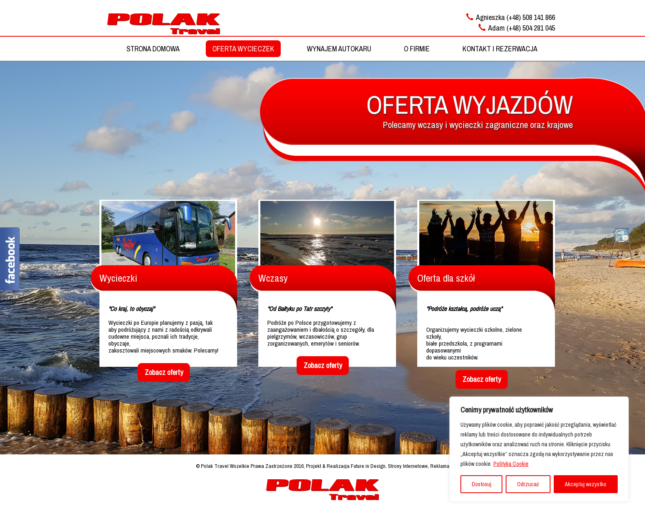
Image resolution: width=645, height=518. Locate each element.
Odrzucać (528, 484)
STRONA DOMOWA (153, 49)
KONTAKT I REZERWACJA (499, 49)
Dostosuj (481, 484)
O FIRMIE (417, 49)
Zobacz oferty (164, 372)
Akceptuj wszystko (585, 484)
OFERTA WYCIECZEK (243, 49)
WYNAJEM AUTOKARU (339, 49)
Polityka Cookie (510, 463)
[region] (539, 449)
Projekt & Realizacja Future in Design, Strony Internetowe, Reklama (377, 466)
